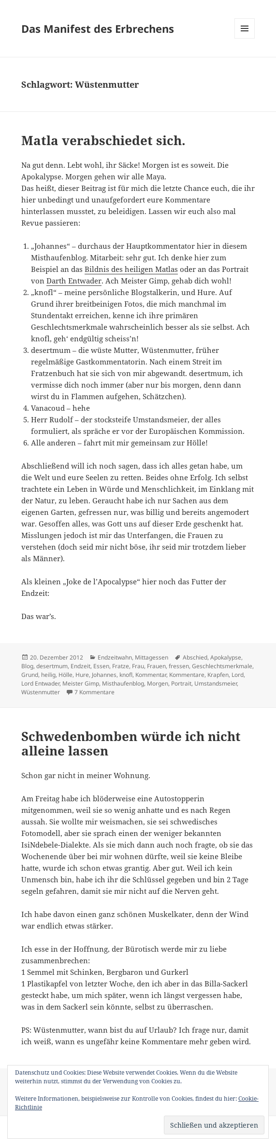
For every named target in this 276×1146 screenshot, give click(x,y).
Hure (82, 675)
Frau (138, 666)
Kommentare (186, 675)
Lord (238, 675)
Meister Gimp (80, 683)
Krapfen (218, 675)
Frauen (156, 666)
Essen (101, 666)
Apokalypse (225, 657)
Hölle (65, 675)
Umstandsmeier (215, 683)
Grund (29, 675)
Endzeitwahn (115, 657)
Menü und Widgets (245, 38)
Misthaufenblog (123, 683)
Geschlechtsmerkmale (222, 666)
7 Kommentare (94, 692)
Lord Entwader (40, 683)
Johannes (104, 675)
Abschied (195, 657)
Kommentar (150, 675)
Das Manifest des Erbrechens (97, 28)
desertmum (52, 666)
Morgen (157, 683)
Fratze (120, 666)
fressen (179, 666)
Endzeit (80, 666)
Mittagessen (151, 657)
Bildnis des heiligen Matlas (131, 269)
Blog (27, 666)
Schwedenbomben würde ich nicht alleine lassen (131, 743)
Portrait (181, 683)
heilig (48, 675)
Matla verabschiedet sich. (103, 140)
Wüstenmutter (40, 692)
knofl (125, 675)
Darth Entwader (74, 280)
